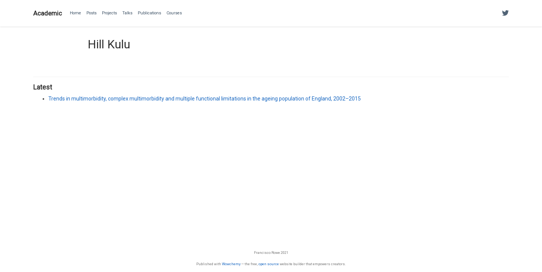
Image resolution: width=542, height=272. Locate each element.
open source (269, 264)
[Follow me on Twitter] (505, 13)
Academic (47, 13)
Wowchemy (231, 264)
